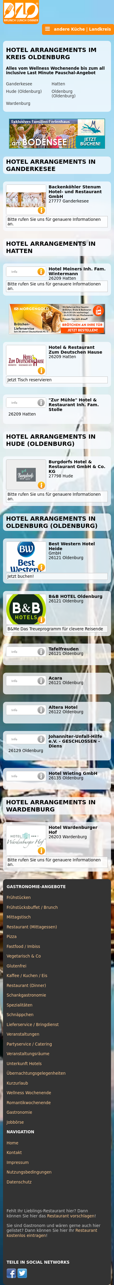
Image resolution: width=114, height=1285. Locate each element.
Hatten (58, 84)
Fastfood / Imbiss (23, 946)
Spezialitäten (19, 1005)
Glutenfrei (16, 966)
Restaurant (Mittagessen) (32, 927)
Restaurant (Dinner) (26, 985)
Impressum (18, 1162)
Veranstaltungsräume (28, 1054)
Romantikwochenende (29, 1103)
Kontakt (14, 1152)
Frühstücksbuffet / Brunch (32, 907)
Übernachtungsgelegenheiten (36, 1073)
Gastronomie (19, 1112)
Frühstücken (19, 897)
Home (12, 1143)
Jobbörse (15, 1122)
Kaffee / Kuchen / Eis (27, 975)
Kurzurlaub (17, 1083)
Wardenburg (18, 103)
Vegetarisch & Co (24, 956)
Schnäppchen (20, 1014)
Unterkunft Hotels (24, 1063)
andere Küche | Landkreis (78, 29)
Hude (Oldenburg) (24, 91)
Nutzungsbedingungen (29, 1172)
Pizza (11, 936)
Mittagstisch (19, 917)
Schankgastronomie (26, 995)
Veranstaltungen (23, 1034)
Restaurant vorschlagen (70, 1216)
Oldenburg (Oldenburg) (64, 93)
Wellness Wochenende (29, 1093)
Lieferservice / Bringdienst (33, 1024)
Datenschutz (19, 1182)
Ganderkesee (19, 84)
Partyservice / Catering (29, 1044)
